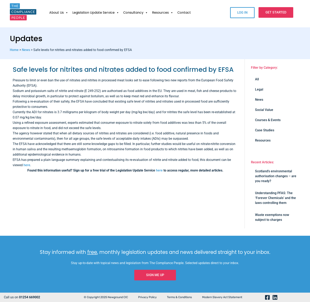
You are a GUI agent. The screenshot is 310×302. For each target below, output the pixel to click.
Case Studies (264, 130)
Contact (184, 12)
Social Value (264, 110)
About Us (58, 13)
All (257, 79)
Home (14, 50)
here (27, 165)
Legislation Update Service (95, 13)
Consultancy (135, 13)
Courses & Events (268, 120)
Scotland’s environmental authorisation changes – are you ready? (275, 176)
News (26, 50)
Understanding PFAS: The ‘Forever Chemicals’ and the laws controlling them (275, 198)
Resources (162, 13)
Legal (259, 89)
